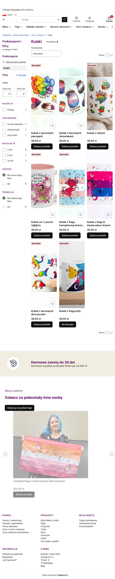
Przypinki (45, 526)
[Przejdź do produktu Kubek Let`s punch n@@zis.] (44, 185)
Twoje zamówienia (88, 520)
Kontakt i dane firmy (50, 554)
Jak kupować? (9, 560)
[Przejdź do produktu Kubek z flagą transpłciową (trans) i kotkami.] (72, 185)
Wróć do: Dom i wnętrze (14, 62)
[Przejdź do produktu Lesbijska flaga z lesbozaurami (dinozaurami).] (50, 444)
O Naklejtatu (47, 563)
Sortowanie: (37, 48)
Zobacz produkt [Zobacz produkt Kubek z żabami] (98, 146)
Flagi (43, 523)
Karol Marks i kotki (50, 520)
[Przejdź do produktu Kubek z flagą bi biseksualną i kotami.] (100, 185)
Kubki (43, 538)
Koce (43, 532)
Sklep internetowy (54, 575)
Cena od (6, 88)
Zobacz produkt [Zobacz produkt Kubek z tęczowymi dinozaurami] (42, 324)
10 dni (10, 160)
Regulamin (7, 557)
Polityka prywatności (12, 554)
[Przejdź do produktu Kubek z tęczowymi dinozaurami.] (44, 274)
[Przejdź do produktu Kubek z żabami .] (100, 96)
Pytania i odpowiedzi (12, 523)
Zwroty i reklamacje (12, 520)
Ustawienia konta (87, 523)
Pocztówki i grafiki (50, 541)
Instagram (46, 557)
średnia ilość (13, 129)
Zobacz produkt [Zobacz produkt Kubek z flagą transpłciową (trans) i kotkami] (70, 235)
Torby (43, 529)
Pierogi (10, 109)
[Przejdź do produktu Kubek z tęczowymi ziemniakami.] (72, 96)
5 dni (9, 155)
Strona (101, 55)
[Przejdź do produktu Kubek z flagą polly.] (72, 274)
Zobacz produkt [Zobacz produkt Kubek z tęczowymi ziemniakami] (70, 146)
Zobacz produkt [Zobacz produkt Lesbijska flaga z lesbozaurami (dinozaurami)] (24, 494)
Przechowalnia (86, 526)
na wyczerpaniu (15, 124)
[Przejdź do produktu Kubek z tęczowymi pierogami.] (44, 96)
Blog (43, 566)
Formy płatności (10, 526)
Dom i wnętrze (38, 35)
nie (8, 183)
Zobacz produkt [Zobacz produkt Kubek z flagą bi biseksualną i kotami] (98, 235)
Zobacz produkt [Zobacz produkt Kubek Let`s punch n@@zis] (42, 235)
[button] (64, 19)
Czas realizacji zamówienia (15, 532)
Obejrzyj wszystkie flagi (19, 408)
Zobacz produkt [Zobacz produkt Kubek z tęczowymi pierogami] (42, 146)
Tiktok (44, 560)
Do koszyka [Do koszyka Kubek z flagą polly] (68, 324)
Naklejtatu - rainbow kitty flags (15, 35)
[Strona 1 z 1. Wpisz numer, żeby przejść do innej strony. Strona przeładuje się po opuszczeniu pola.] (107, 55)
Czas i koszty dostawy (13, 529)
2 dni (9, 149)
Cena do (21, 88)
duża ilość (12, 135)
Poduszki (45, 535)
